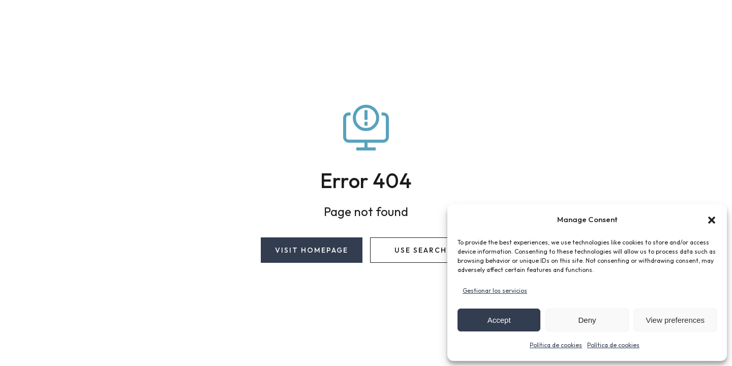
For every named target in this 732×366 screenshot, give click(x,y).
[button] (712, 220)
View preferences (675, 320)
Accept (499, 320)
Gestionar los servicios (495, 290)
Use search (420, 250)
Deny (587, 320)
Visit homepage (311, 250)
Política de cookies (556, 345)
